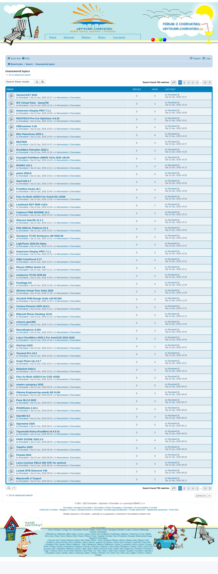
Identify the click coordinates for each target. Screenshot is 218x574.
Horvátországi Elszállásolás (115, 510)
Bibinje (115, 540)
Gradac (128, 542)
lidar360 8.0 (23, 415)
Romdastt (23, 97)
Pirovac (87, 547)
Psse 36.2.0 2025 (26, 400)
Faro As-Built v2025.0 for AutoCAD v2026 (40, 196)
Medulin (121, 530)
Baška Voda (132, 540)
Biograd (107, 540)
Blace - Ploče (97, 540)
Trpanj (148, 553)
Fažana (136, 530)
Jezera (91, 542)
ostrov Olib (148, 547)
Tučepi (53, 551)
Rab (74, 536)
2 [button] (184, 82)
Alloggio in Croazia (68, 510)
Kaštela (77, 542)
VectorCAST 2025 (26, 95)
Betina (122, 540)
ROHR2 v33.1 (24, 165)
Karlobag (115, 534)
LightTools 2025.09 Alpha (31, 243)
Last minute (119, 37)
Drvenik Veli (53, 540)
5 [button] (197, 82)
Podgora (78, 547)
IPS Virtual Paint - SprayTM (32, 102)
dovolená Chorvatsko (83, 508)
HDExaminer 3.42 (26, 126)
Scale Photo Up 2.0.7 (28, 361)
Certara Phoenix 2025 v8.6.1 (33, 306)
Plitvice (88, 536)
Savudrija (77, 530)
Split (84, 549)
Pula (99, 530)
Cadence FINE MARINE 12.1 (33, 212)
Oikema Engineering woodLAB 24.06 (38, 392)
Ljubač (117, 544)
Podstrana (68, 547)
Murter (62, 544)
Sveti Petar (88, 551)
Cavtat (63, 540)
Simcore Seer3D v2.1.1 (29, 220)
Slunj (57, 536)
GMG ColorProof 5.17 (29, 259)
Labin (128, 530)
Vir (108, 553)
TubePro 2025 (24, 447)
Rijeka (69, 536)
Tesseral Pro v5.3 (26, 353)
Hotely (102, 37)
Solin (90, 549)
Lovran (80, 534)
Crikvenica (134, 534)
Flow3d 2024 (23, 455)
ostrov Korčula (61, 542)
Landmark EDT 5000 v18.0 (31, 204)
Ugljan (133, 553)
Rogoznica (128, 549)
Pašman (104, 547)
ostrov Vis (115, 553)
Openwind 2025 (25, 423)
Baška (148, 534)
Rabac (92, 530)
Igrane (109, 542)
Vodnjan (57, 530)
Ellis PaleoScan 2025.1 (29, 134)
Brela (77, 540)
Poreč (104, 530)
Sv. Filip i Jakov (100, 551)
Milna (69, 544)
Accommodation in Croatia (146, 508)
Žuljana (98, 555)
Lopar (87, 534)
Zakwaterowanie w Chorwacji (89, 510)
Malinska (61, 534)
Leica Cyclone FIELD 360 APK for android (41, 462)
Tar (70, 530)
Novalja (131, 536)
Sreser (78, 549)
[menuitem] (25, 58)
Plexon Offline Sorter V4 (30, 267)
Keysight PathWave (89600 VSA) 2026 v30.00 (43, 157)
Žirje (58, 553)
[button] (174, 82)
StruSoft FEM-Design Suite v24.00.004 (39, 298)
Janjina (99, 542)
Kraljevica (105, 534)
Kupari (149, 544)
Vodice (94, 553)
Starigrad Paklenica (65, 549)
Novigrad (112, 530)
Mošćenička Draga (144, 536)
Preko (46, 547)
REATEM (21, 141)
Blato (87, 540)
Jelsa (84, 542)
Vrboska (101, 553)
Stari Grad (113, 551)
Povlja (52, 547)
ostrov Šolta (69, 551)
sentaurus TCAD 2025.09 (31, 275)
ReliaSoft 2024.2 (26, 368)
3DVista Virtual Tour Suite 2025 (34, 290)
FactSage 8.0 (24, 282)
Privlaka (138, 549)
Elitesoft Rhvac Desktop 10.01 (34, 314)
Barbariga (144, 530)
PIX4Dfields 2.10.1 (27, 408)
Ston (54, 549)
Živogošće (50, 553)
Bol (82, 540)
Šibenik (78, 551)
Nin (56, 544)
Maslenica (91, 544)
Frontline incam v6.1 (28, 188)
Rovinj (85, 530)
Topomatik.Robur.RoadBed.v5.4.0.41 (38, 431)
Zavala (64, 553)
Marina (100, 544)
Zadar (86, 553)
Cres (142, 534)
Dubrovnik (146, 542)
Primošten (147, 549)
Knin (71, 542)
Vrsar (50, 530)
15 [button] (204, 82)
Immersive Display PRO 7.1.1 (33, 110)
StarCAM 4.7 (23, 181)
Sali (121, 549)
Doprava (86, 37)
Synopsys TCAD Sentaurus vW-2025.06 (39, 235)
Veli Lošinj (49, 536)
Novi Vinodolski (119, 536)
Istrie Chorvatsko (98, 528)
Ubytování (69, 37)
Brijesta (70, 540)
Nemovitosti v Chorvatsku (69, 97)
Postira (60, 547)
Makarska (109, 544)
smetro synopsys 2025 (29, 384)
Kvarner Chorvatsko (98, 532)
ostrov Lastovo (138, 544)
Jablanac (124, 534)
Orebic (133, 547)
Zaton (71, 553)
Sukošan (148, 551)
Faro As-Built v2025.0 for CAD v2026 (38, 376)
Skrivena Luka (106, 549)
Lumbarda (126, 544)
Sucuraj (47, 549)
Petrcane (95, 547)
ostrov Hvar (119, 542)
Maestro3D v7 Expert (28, 478)
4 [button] (193, 82)
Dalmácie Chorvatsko (98, 538)
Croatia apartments (137, 510)
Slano (96, 549)
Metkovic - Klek (79, 544)
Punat (80, 536)
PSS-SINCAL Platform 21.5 (32, 228)
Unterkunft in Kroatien (48, 510)
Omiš (140, 547)
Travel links (174, 510)
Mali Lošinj (71, 534)
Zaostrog (79, 553)
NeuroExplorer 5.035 (28, 329)
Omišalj (109, 536)
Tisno (59, 551)
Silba (116, 549)
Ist (104, 542)
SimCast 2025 (24, 345)
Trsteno (140, 553)
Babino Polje (143, 540)
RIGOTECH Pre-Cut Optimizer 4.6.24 (37, 118)
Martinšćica (51, 534)
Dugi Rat (136, 542)
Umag (65, 530)
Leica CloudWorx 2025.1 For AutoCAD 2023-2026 (45, 337)
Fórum (52, 37)
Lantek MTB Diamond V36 (31, 470)
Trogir (46, 551)
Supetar (130, 551)
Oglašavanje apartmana (157, 510)
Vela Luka (124, 553)
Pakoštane (124, 547)
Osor (94, 536)
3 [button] (188, 82)
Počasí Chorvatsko (113, 508)
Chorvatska (99, 508)
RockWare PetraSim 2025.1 (32, 149)
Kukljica (50, 542)
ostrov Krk (95, 534)
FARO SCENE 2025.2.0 (29, 439)
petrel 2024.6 (24, 173)
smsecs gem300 (26, 322)
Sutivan (122, 551)
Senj (62, 536)
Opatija (101, 536)
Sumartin (139, 551)
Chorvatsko (68, 508)
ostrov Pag (113, 547)
